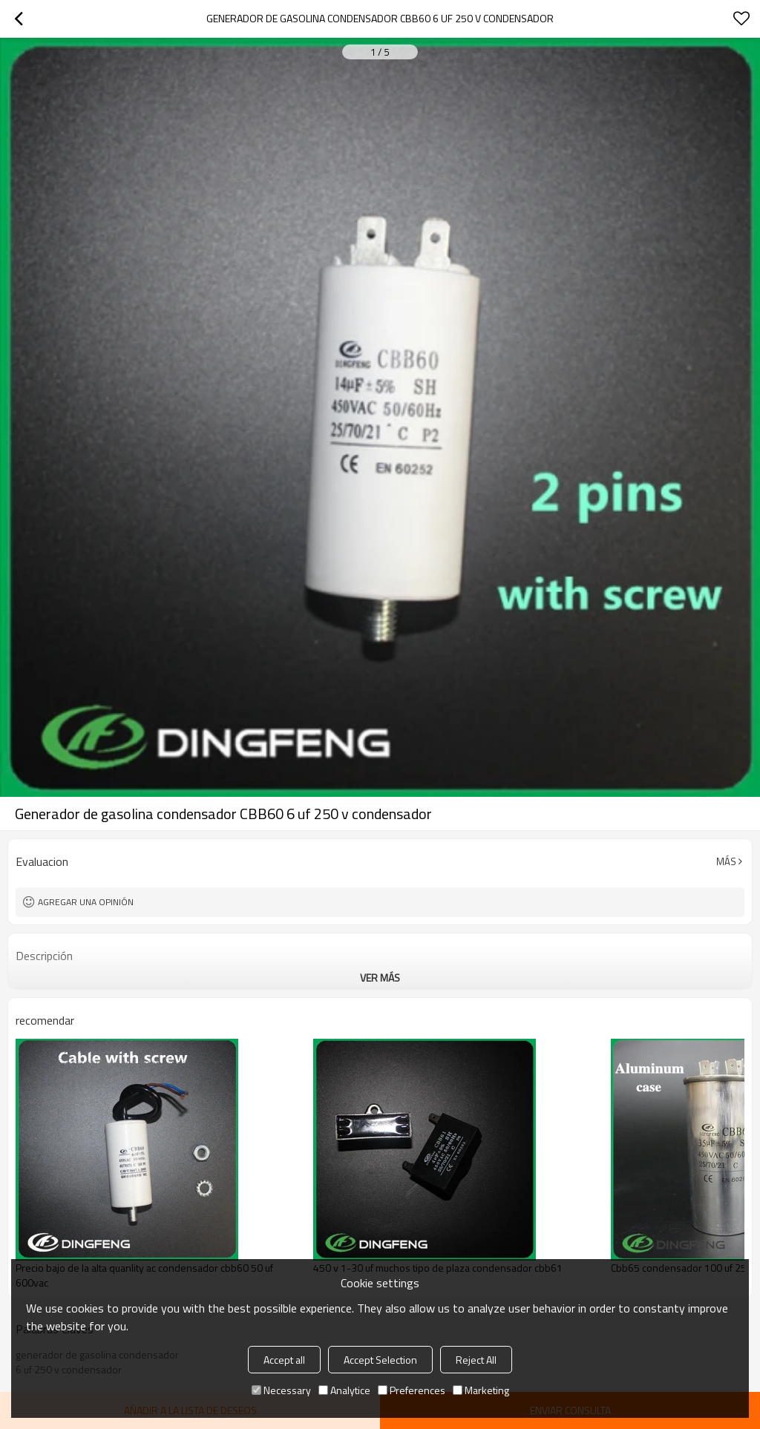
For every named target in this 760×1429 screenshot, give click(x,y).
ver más (380, 977)
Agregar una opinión (86, 902)
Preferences (411, 1390)
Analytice (344, 1390)
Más (726, 861)
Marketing (481, 1390)
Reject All (476, 1359)
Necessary (281, 1390)
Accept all (284, 1359)
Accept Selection (380, 1359)
